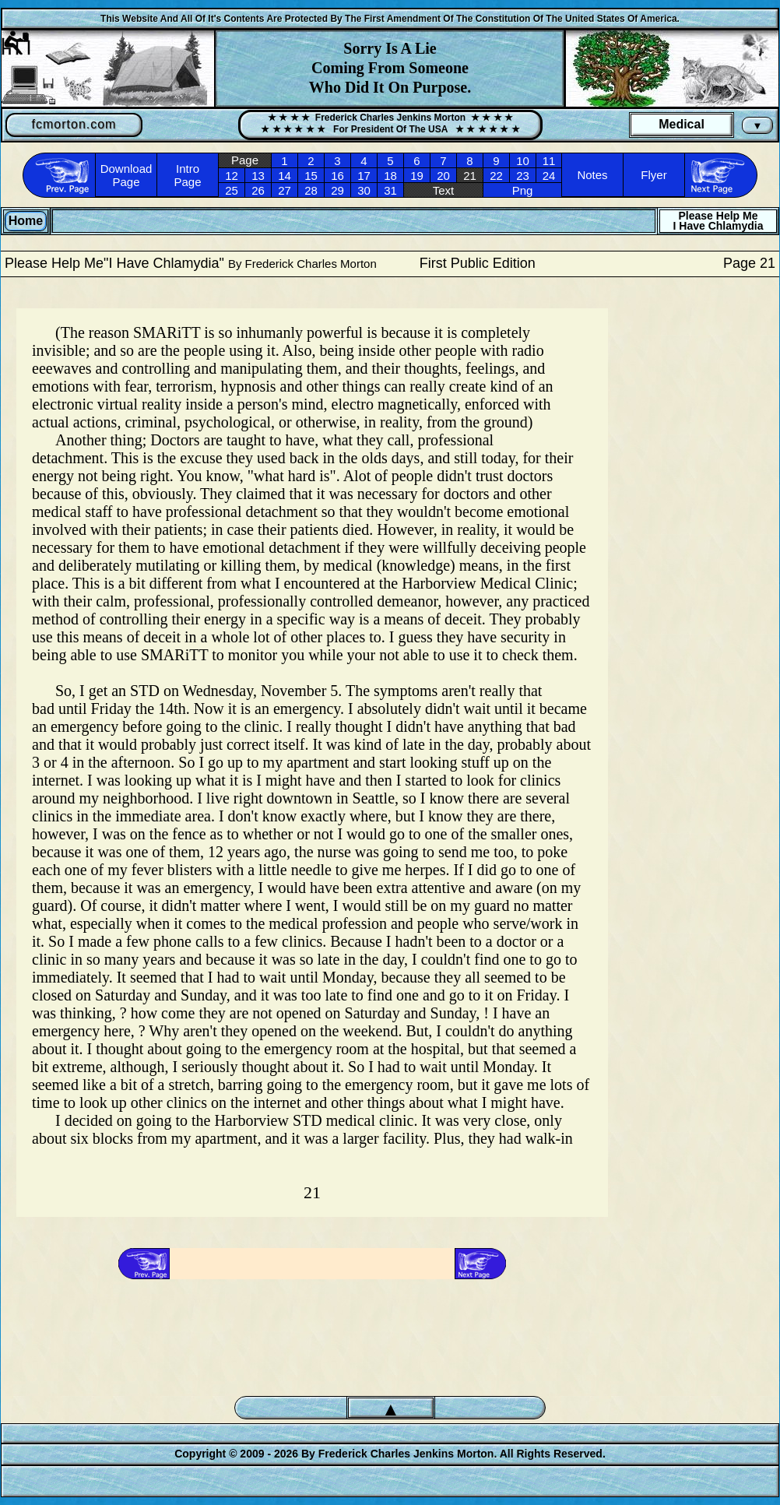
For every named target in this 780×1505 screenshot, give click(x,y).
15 (311, 175)
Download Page (126, 175)
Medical (681, 124)
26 (258, 190)
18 (390, 175)
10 (522, 160)
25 (231, 190)
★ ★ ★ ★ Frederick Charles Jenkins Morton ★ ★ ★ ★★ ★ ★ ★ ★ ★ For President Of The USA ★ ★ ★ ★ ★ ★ (390, 123)
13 (258, 175)
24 (549, 175)
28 (311, 190)
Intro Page (187, 175)
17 (364, 175)
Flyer (653, 174)
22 (496, 175)
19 (416, 175)
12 (231, 175)
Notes (592, 174)
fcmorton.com (74, 124)
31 (390, 190)
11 (549, 160)
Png (522, 190)
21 (469, 175)
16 (337, 175)
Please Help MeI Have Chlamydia (718, 220)
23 (522, 175)
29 (337, 190)
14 (284, 175)
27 (284, 190)
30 (364, 190)
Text (444, 190)
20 (443, 175)
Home (26, 220)
